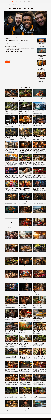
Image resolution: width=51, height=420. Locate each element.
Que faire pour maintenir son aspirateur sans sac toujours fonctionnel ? (38, 228)
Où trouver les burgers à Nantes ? (25, 123)
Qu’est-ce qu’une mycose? (23, 330)
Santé (24, 1)
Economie (16, 1)
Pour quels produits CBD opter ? (38, 343)
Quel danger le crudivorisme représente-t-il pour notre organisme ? (24, 98)
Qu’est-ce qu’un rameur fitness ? (10, 317)
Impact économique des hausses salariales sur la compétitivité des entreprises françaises (41, 55)
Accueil (5, 4)
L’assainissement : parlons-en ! (24, 136)
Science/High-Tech (30, 1)
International (20, 1)
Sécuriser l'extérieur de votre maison (11, 356)
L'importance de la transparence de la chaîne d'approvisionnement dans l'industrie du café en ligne (41, 78)
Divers (34, 1)
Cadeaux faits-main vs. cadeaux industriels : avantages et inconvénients (10, 98)
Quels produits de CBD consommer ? (25, 162)
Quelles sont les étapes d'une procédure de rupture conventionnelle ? (10, 279)
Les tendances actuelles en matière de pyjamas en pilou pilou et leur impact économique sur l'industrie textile (42, 67)
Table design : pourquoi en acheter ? (39, 123)
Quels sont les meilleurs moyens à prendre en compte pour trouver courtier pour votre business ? (39, 383)
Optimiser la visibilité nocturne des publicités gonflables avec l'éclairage (41, 44)
